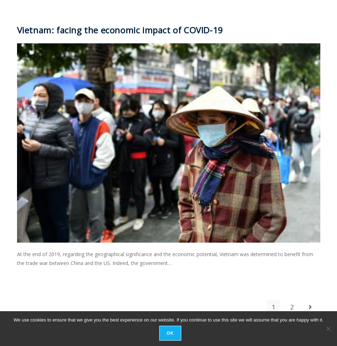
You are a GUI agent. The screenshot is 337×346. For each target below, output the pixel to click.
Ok (170, 333)
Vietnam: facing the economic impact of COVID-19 (120, 30)
